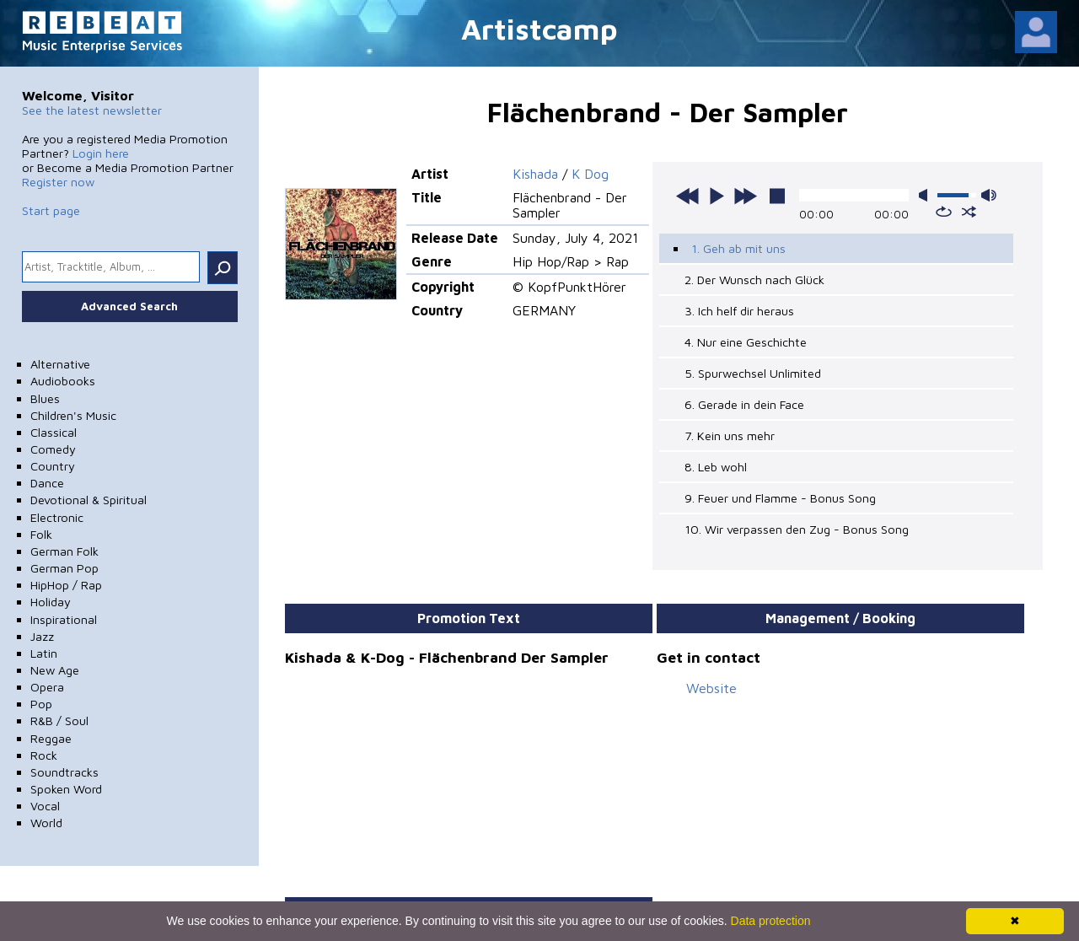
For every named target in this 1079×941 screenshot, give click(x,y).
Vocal (45, 806)
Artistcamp (539, 28)
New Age (54, 670)
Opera (47, 687)
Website (711, 688)
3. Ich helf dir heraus (739, 311)
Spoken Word (66, 789)
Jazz (42, 636)
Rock (43, 755)
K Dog (590, 173)
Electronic (56, 517)
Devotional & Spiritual (88, 499)
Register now (58, 182)
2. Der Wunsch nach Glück (754, 279)
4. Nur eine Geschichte (745, 342)
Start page (51, 210)
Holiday (50, 601)
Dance (47, 483)
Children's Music (73, 415)
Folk (41, 534)
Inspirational (63, 619)
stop (777, 195)
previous (688, 195)
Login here (100, 153)
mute (926, 195)
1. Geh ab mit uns (738, 248)
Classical (53, 432)
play (716, 195)
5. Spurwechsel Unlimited (752, 373)
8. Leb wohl (715, 467)
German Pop (64, 568)
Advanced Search (129, 306)
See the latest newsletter (92, 110)
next (745, 195)
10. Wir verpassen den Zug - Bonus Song (796, 529)
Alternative (60, 364)
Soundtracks (64, 772)
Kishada (535, 173)
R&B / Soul (59, 720)
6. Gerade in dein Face (744, 404)
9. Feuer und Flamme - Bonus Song (780, 498)
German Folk (64, 551)
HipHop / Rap (66, 585)
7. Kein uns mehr (729, 435)
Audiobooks (62, 381)
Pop (41, 703)
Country (52, 466)
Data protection (771, 921)
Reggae (51, 738)
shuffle (969, 211)
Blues (45, 398)
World (46, 822)
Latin (43, 653)
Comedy (53, 449)
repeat (943, 211)
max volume (988, 195)
